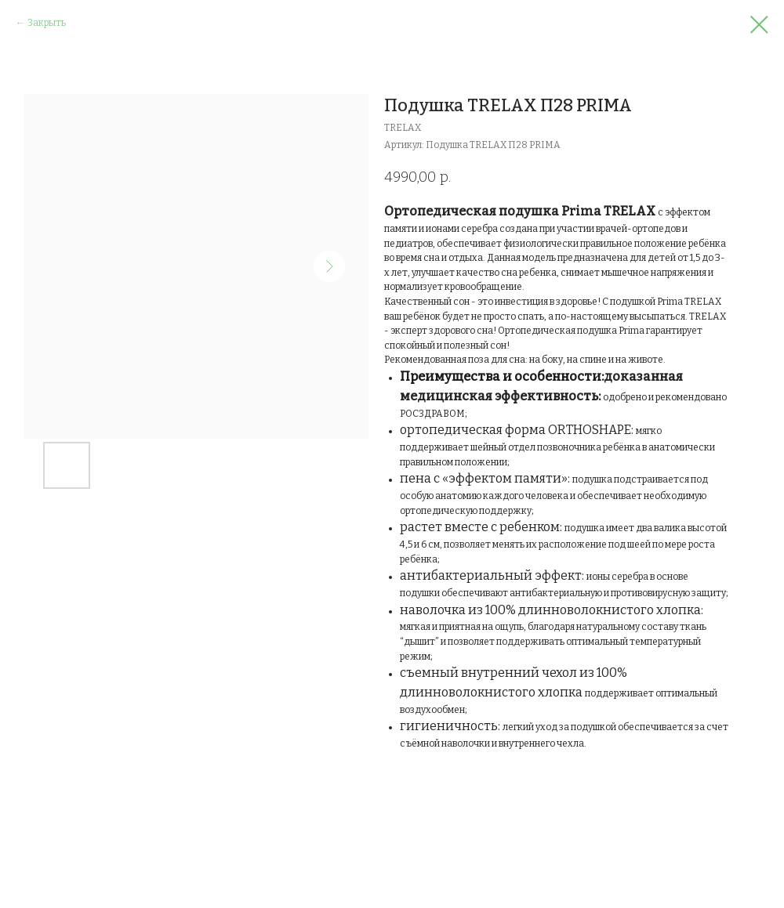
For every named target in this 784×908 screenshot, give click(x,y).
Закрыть (46, 22)
